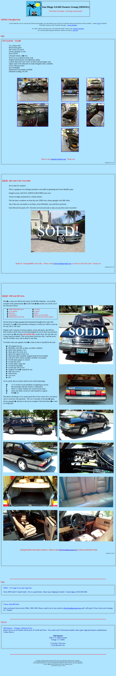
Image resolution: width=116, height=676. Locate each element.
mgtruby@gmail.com (58, 159)
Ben (72, 592)
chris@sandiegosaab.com (62, 263)
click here (75, 30)
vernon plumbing (72, 25)
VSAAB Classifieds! (78, 28)
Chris (98, 23)
